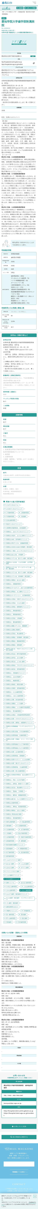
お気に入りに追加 (20, 1126)
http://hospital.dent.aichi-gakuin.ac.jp (12, 62)
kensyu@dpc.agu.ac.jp (12, 1103)
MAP (33, 56)
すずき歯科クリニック (12, 879)
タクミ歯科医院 (26, 890)
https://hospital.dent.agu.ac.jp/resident (12, 64)
